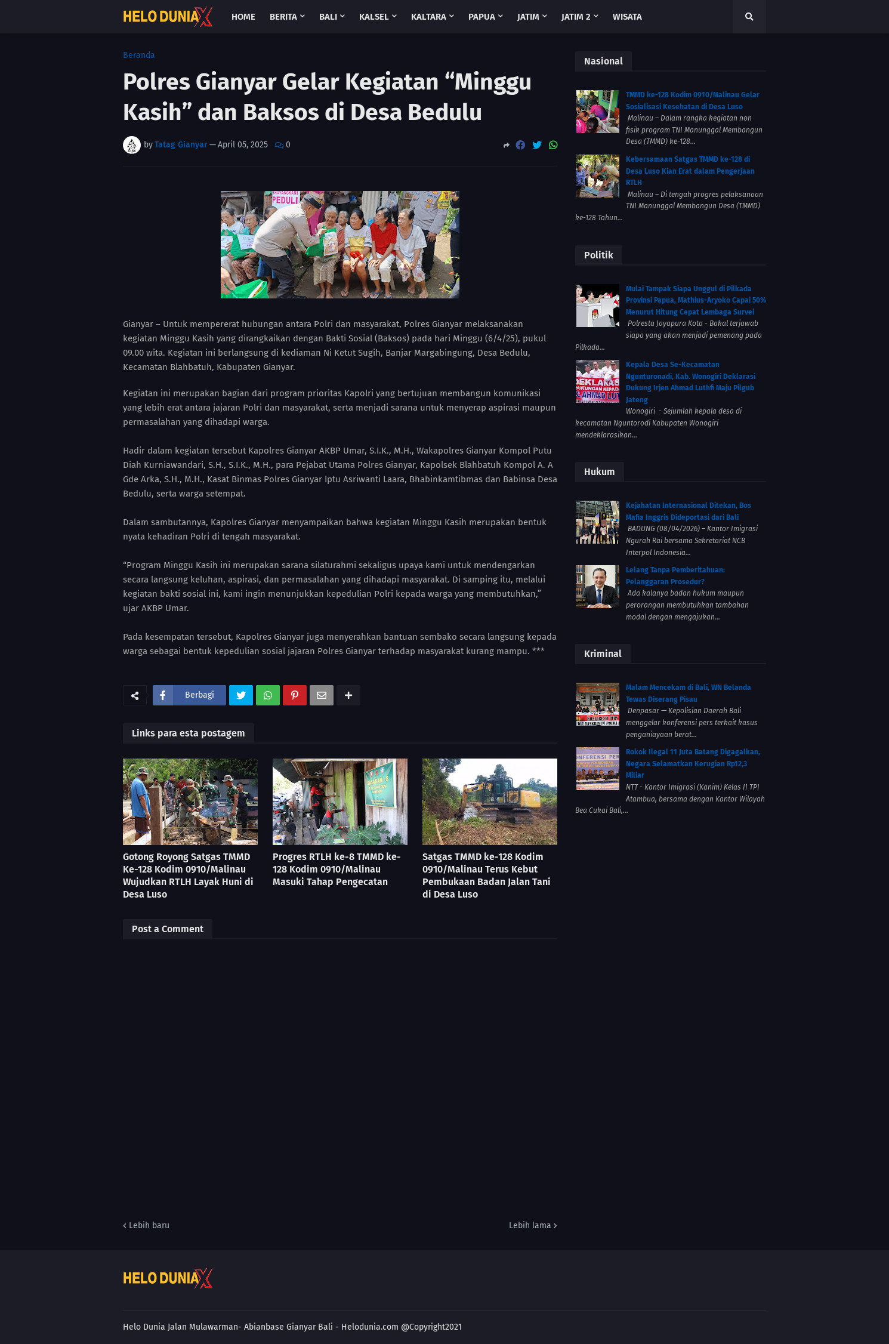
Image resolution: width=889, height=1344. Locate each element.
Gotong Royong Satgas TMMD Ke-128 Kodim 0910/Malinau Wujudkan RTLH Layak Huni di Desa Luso (188, 875)
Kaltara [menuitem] (428, 16)
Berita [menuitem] (283, 16)
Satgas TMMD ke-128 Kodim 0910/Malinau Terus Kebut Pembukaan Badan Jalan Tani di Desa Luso (486, 875)
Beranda (139, 55)
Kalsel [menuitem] (374, 16)
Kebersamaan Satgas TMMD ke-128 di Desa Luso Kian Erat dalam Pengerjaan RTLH (690, 171)
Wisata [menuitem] (627, 16)
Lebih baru (149, 1225)
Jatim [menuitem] (528, 16)
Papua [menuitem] (481, 16)
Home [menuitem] (243, 16)
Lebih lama (530, 1225)
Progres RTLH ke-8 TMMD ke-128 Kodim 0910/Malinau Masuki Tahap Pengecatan (337, 869)
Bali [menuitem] (328, 16)
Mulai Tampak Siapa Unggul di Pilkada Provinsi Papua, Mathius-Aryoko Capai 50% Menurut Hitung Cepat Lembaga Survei (696, 300)
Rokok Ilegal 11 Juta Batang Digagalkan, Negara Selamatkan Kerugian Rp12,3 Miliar (693, 763)
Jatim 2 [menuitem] (576, 16)
